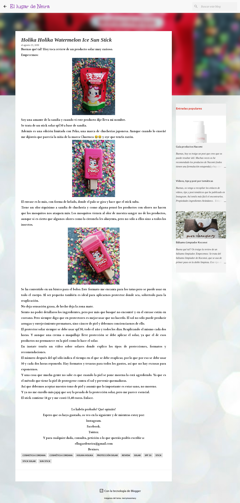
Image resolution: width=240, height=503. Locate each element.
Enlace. (88, 398)
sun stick (45, 461)
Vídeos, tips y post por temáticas (194, 181)
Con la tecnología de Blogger (120, 490)
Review (126, 455)
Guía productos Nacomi (189, 146)
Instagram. (93, 421)
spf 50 (148, 455)
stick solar (29, 461)
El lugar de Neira (30, 6)
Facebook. (94, 427)
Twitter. (93, 432)
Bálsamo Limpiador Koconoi (191, 242)
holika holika (85, 455)
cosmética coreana (61, 455)
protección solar (107, 455)
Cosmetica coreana (34, 455)
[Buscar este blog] (218, 6)
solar (137, 455)
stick (158, 455)
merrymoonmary (129, 498)
